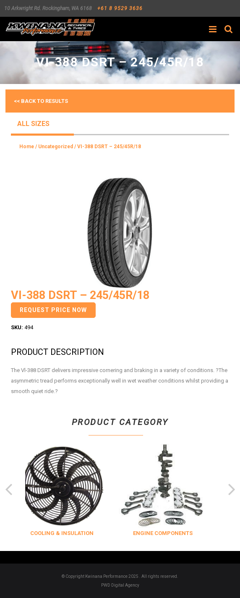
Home (26, 147)
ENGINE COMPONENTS (168, 533)
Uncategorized (55, 147)
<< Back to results (41, 101)
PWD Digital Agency (120, 585)
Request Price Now (53, 310)
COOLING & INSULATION (67, 533)
